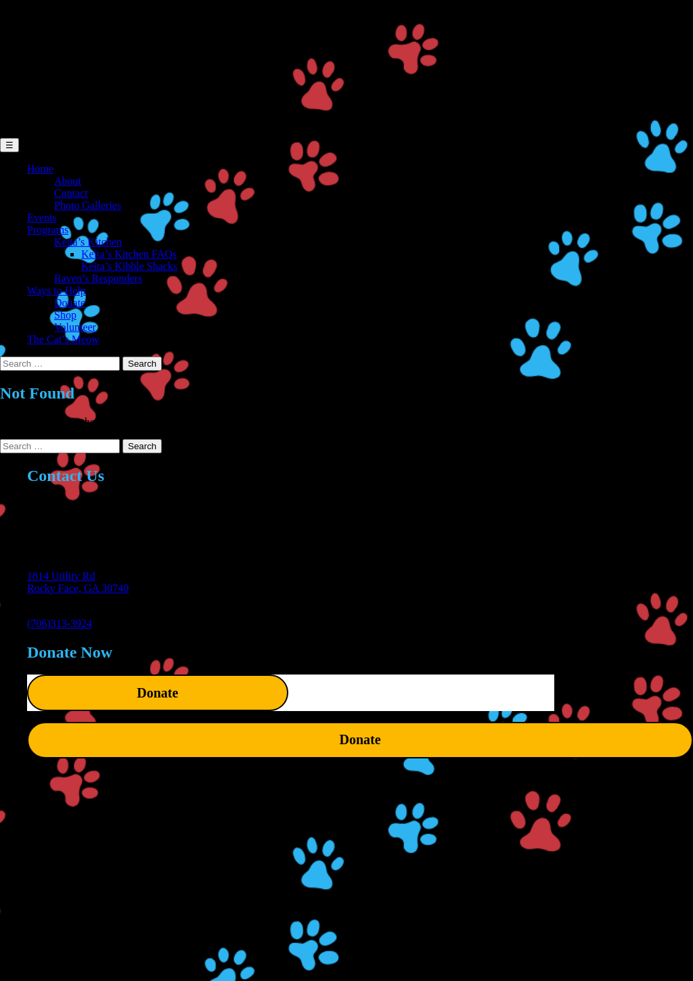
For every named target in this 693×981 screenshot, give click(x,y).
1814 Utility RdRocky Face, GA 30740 (78, 582)
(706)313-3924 (59, 623)
